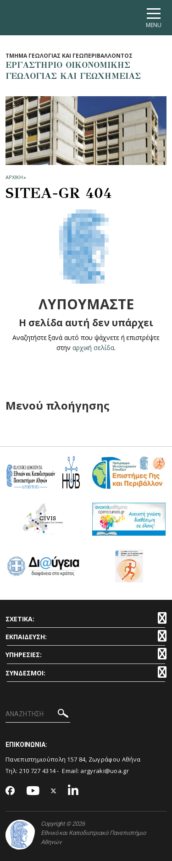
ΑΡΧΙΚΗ (14, 177)
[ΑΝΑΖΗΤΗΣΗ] (38, 714)
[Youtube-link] (33, 791)
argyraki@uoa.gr (104, 771)
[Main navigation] (153, 18)
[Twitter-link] (53, 791)
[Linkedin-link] (73, 791)
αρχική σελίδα (93, 347)
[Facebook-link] (10, 791)
